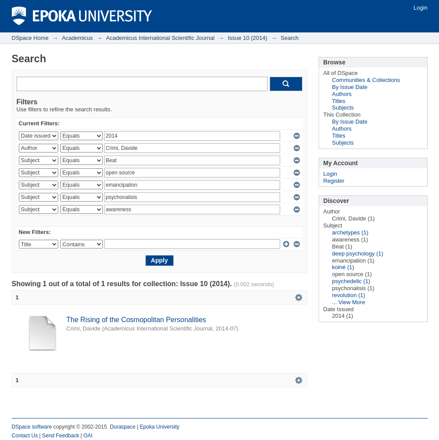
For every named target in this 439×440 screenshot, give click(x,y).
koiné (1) (343, 267)
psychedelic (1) (351, 281)
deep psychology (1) (357, 253)
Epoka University (159, 427)
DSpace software (32, 427)
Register (333, 180)
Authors (342, 94)
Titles (339, 101)
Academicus (77, 38)
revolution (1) (348, 295)
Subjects (343, 107)
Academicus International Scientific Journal (160, 38)
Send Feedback (60, 436)
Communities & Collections (366, 80)
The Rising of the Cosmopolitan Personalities (136, 319)
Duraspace (122, 427)
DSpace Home (30, 38)
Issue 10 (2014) (247, 38)
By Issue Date (350, 87)
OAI (88, 436)
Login (421, 7)
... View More (348, 302)
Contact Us (25, 436)
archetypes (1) (350, 232)
